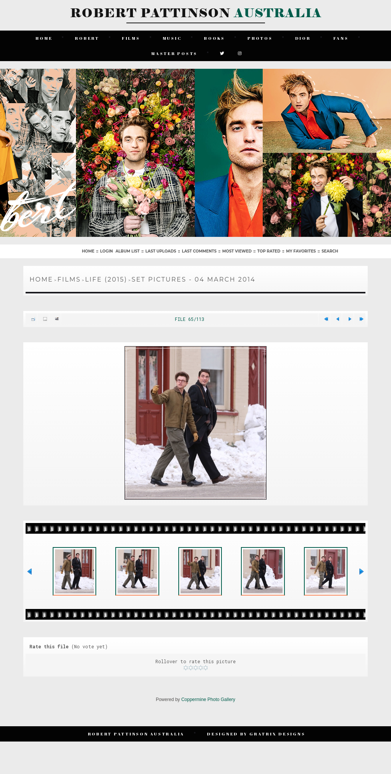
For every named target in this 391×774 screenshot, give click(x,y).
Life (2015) (106, 279)
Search (330, 251)
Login (106, 251)
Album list (127, 251)
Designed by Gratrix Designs (256, 734)
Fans (341, 38)
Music (172, 38)
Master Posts (174, 53)
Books (214, 38)
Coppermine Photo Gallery (208, 699)
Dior (303, 38)
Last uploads (160, 251)
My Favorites (301, 251)
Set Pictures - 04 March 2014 (193, 279)
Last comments (199, 251)
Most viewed (237, 251)
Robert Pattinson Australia (136, 734)
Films (131, 38)
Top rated (268, 251)
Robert (87, 38)
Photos (260, 38)
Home (44, 38)
